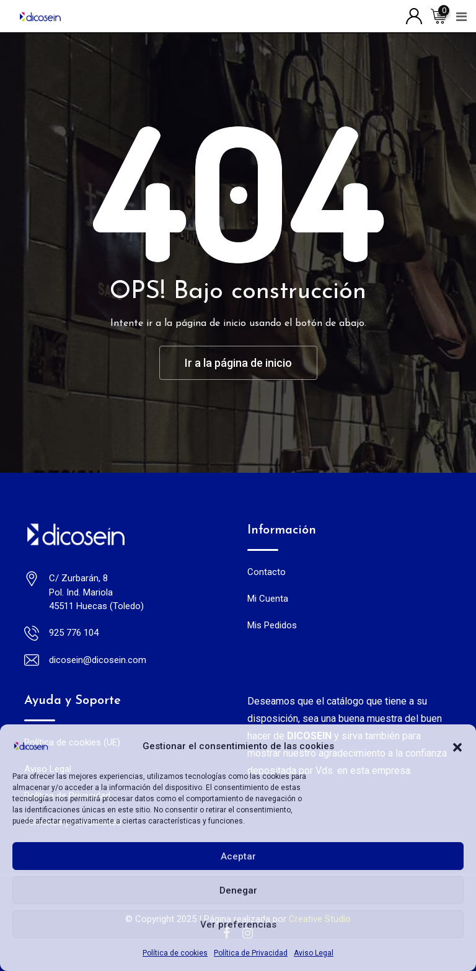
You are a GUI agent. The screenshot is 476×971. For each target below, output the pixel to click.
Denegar (238, 890)
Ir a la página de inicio (238, 362)
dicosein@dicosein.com (97, 660)
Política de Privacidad (251, 953)
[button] (457, 746)
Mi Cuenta (267, 598)
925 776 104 (74, 632)
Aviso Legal (313, 953)
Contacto (266, 572)
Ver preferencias (238, 924)
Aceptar (238, 856)
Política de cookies (175, 953)
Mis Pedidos (272, 625)
